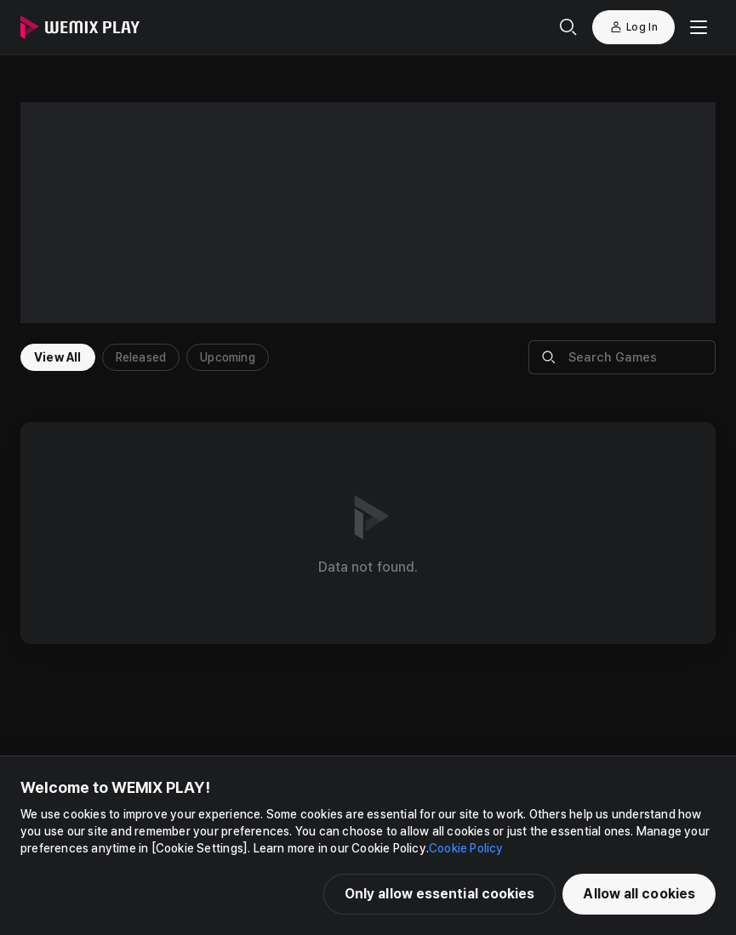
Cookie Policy (466, 848)
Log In (633, 27)
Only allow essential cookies (440, 894)
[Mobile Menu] (699, 27)
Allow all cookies (639, 894)
